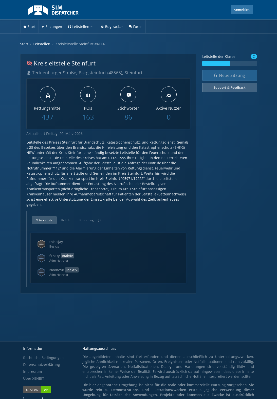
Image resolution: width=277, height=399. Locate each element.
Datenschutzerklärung (41, 364)
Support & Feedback (229, 87)
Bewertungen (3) (90, 220)
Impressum (32, 371)
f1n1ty (61, 255)
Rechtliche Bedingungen (43, 357)
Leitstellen (80, 26)
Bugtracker (112, 26)
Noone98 (64, 270)
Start (29, 26)
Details (66, 220)
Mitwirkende (44, 220)
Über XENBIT (33, 378)
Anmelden (242, 9)
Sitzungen (51, 26)
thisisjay (56, 241)
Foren (136, 26)
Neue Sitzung (229, 75)
